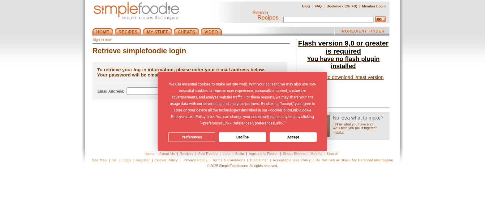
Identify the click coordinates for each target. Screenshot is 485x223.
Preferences (192, 137)
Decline (242, 137)
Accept (293, 137)
